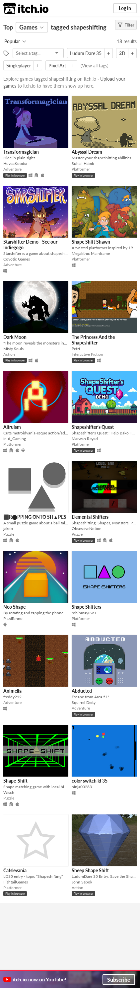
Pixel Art (57, 65)
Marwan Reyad (85, 438)
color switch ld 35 (89, 781)
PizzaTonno (13, 618)
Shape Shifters (86, 607)
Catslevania (15, 870)
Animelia (12, 691)
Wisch (8, 792)
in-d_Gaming (14, 438)
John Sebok (82, 881)
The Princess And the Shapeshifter (93, 339)
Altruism (12, 427)
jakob (8, 528)
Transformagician (21, 152)
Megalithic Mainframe (91, 253)
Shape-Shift (15, 781)
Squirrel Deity (84, 702)
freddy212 (12, 696)
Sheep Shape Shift (90, 870)
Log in (125, 8)
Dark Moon (15, 337)
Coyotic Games (16, 259)
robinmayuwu (84, 612)
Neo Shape (14, 607)
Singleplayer (18, 65)
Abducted (82, 691)
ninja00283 (82, 786)
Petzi (76, 348)
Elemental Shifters (90, 517)
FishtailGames (15, 881)
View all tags (94, 65)
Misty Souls (13, 348)
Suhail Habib (83, 163)
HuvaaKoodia (15, 163)
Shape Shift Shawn (91, 242)
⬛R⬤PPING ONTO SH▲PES (34, 517)
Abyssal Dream (87, 152)
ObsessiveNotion (87, 528)
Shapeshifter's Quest (93, 427)
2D (122, 53)
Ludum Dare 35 (86, 53)
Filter (125, 25)
